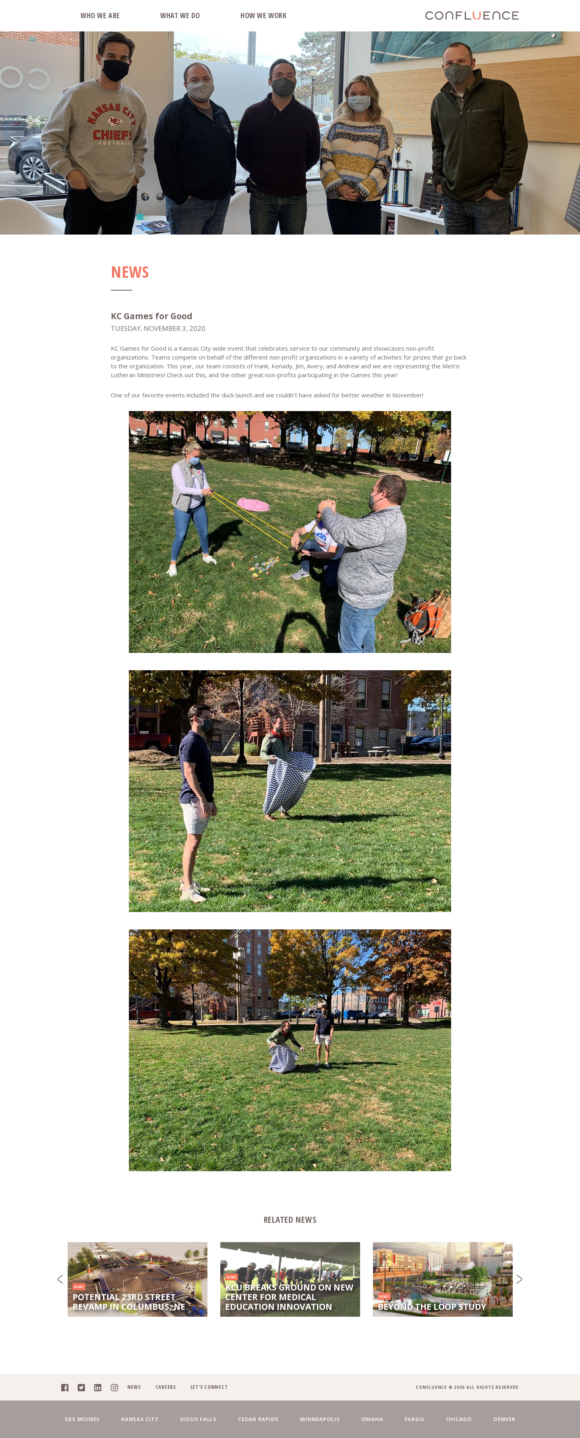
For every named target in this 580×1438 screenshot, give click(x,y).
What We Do (180, 15)
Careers (165, 1386)
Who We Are (100, 15)
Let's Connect (209, 1386)
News (134, 1386)
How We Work (263, 15)
